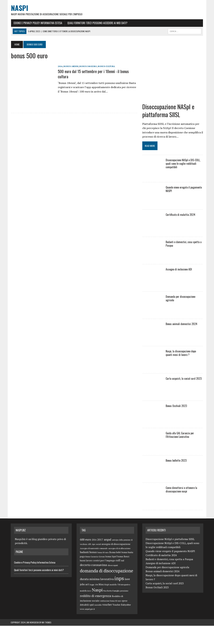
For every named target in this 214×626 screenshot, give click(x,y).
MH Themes (46, 622)
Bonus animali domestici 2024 (181, 324)
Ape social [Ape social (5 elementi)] (96, 544)
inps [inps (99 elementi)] (119, 578)
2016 (60, 66)
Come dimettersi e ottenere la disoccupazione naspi (181, 490)
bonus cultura (106, 66)
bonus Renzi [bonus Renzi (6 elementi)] (123, 556)
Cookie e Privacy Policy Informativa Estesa (37, 23)
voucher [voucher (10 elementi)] (107, 605)
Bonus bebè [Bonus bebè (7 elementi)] (115, 552)
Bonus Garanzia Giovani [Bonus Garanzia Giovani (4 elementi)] (95, 557)
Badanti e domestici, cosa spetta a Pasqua (183, 244)
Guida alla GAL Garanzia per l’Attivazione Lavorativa (180, 435)
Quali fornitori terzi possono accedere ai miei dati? (97, 23)
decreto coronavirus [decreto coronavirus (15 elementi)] (93, 565)
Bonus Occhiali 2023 (176, 406)
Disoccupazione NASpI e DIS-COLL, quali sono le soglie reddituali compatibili (183, 163)
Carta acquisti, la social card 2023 (184, 379)
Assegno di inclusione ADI (179, 270)
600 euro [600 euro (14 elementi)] (85, 540)
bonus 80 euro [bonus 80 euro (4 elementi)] (103, 553)
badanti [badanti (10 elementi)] (84, 552)
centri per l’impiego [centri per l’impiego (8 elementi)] (104, 560)
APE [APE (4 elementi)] (89, 544)
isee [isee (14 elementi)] (127, 579)
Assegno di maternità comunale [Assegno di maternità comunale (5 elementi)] (94, 548)
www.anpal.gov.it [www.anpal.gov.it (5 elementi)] (87, 609)
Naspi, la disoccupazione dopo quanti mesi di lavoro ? (184, 353)
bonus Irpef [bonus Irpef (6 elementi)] (111, 556)
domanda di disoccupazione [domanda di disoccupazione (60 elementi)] (106, 571)
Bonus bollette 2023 (176, 461)
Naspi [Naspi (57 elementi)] (97, 590)
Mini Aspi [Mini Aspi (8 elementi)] (104, 584)
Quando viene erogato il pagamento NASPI (184, 189)
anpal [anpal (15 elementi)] (107, 540)
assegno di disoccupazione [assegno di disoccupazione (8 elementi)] (115, 544)
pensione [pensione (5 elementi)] (124, 591)
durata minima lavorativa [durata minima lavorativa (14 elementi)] (97, 579)
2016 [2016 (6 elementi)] (94, 540)
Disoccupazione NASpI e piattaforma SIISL (168, 110)
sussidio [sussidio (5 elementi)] (98, 605)
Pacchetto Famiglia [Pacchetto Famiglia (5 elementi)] (111, 591)
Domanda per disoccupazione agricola (180, 298)
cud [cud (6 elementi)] (122, 560)
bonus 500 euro (87, 66)
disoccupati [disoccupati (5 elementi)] (113, 565)
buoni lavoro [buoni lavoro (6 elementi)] (86, 560)
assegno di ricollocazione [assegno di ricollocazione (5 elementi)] (119, 548)
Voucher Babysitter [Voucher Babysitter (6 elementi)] (122, 605)
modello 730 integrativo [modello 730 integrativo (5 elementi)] (120, 585)
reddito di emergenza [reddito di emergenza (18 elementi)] (95, 596)
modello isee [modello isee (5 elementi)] (85, 591)
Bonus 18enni (70, 66)
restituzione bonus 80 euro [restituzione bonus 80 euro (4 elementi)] (110, 601)
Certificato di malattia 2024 (180, 215)
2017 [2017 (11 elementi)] (100, 540)
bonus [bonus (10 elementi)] (93, 552)
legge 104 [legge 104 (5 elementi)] (94, 585)
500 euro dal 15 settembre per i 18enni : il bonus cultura (93, 74)
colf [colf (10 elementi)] (118, 560)
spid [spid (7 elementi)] (91, 605)
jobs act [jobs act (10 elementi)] (84, 584)
